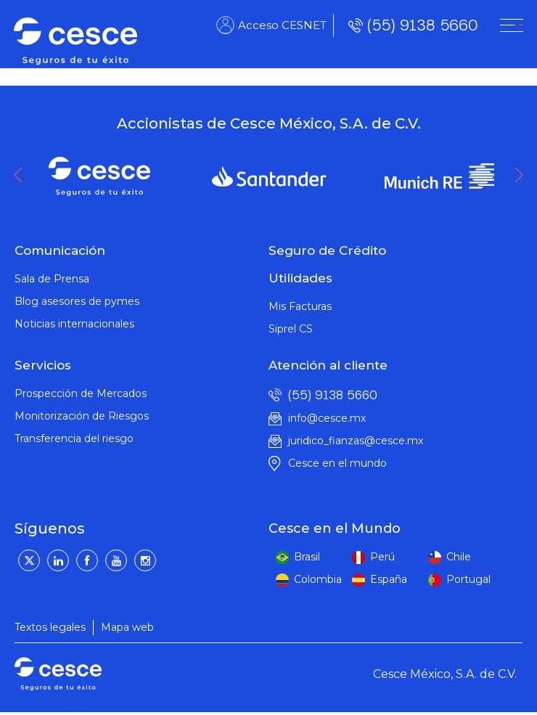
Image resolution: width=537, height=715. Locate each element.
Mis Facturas (300, 306)
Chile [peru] (458, 556)
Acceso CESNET (281, 26)
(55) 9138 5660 (421, 26)
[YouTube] (116, 560)
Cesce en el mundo (337, 463)
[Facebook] (87, 560)
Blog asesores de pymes (77, 301)
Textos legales (50, 627)
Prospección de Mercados (81, 393)
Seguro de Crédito (327, 250)
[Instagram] (145, 560)
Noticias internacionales (74, 323)
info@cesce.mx (327, 418)
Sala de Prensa (52, 278)
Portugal (468, 579)
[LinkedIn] (58, 560)
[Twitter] (29, 560)
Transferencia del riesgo (74, 438)
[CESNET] (510, 26)
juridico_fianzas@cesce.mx (355, 440)
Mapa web (127, 627)
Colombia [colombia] (318, 579)
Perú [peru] (382, 556)
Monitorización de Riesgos (82, 415)
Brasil (307, 556)
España (388, 579)
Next (522, 175)
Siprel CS (290, 328)
